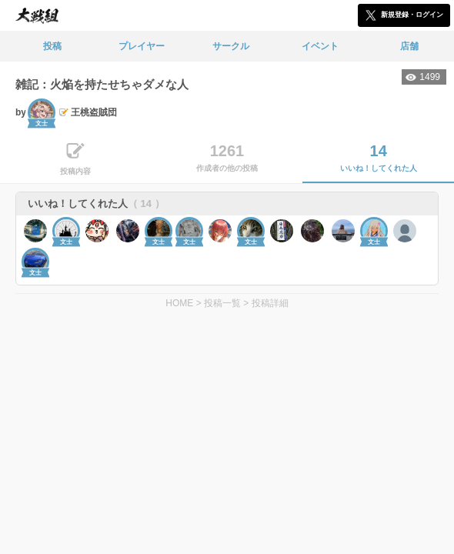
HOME (179, 303)
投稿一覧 (222, 303)
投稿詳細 (270, 303)
